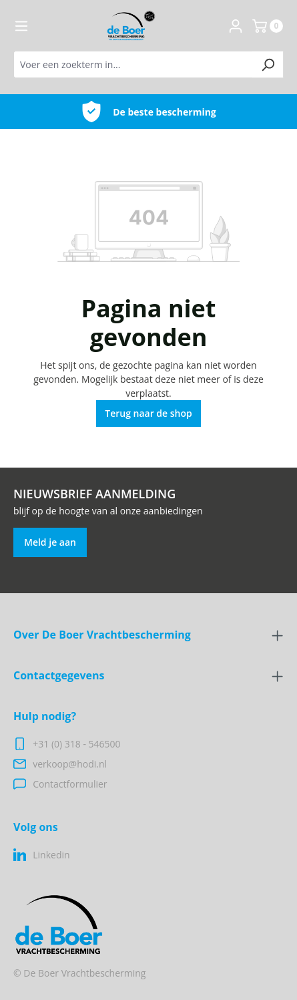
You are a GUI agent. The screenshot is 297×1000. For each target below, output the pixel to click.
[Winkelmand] (268, 26)
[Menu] (21, 26)
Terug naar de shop (148, 413)
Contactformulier (70, 784)
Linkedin (51, 854)
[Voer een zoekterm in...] (133, 64)
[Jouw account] (236, 26)
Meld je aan (50, 542)
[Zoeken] (268, 64)
